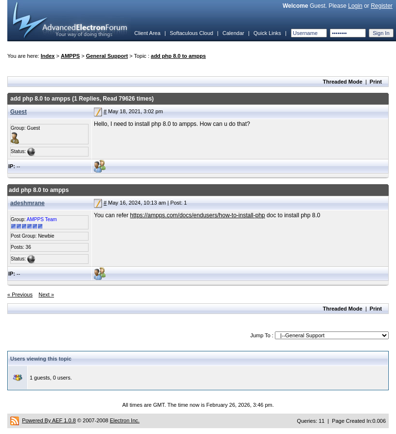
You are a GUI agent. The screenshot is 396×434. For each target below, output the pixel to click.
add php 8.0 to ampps (178, 56)
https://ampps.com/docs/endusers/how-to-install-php (197, 215)
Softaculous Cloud (191, 33)
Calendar (233, 33)
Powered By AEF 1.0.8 (49, 420)
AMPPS (70, 56)
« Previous (20, 294)
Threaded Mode (342, 82)
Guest (18, 111)
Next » (46, 294)
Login (355, 5)
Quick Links (267, 33)
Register (382, 5)
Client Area (147, 33)
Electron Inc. (125, 420)
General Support (107, 56)
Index (48, 56)
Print (376, 82)
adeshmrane (27, 203)
